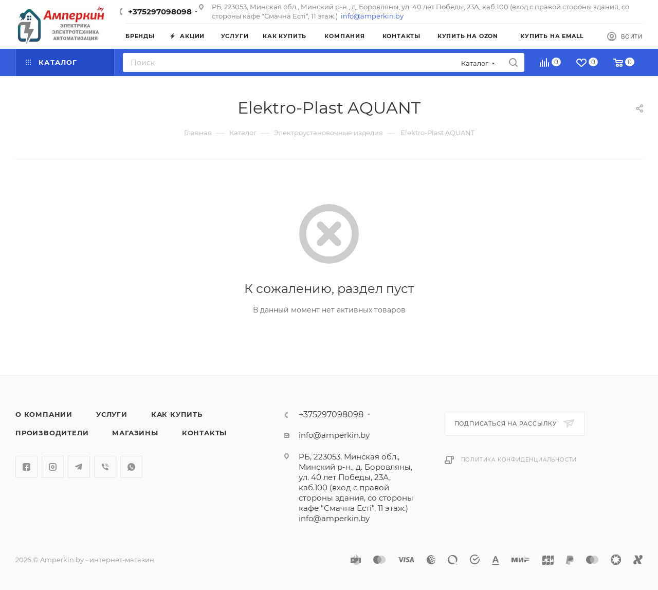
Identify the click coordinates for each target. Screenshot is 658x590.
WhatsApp (131, 467)
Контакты (204, 433)
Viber (105, 467)
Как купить (177, 414)
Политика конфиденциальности (519, 459)
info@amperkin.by (372, 16)
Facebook (26, 467)
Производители (51, 433)
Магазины (135, 433)
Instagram (53, 467)
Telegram (79, 467)
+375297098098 (160, 11)
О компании (43, 414)
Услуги (111, 414)
